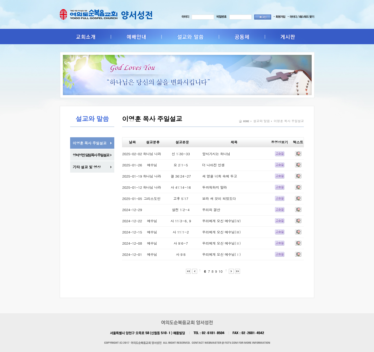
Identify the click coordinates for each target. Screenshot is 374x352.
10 (221, 271)
